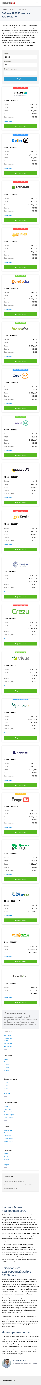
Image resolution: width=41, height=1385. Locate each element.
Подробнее (8, 121)
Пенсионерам (8, 1138)
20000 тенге (8, 1041)
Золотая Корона (9, 1114)
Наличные (7, 1109)
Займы (12, 9)
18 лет (6, 1083)
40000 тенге (8, 1046)
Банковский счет (9, 1112)
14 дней (6, 1067)
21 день (6, 1070)
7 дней (6, 1062)
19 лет (6, 1085)
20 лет (6, 1088)
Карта (6, 1106)
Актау (6, 1154)
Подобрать (20, 79)
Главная (4, 9)
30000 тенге (8, 1043)
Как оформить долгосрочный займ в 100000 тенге (20, 1185)
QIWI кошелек (8, 1117)
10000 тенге (8, 1038)
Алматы (6, 1159)
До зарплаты (8, 1130)
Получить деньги (20, 126)
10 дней (6, 1064)
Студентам (7, 1135)
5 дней (6, 1059)
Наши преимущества (11, 1188)
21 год (6, 1091)
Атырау (6, 1164)
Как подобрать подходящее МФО (15, 1181)
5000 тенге (7, 1035)
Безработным (8, 1141)
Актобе (6, 1156)
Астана (6, 1162)
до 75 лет (7, 1094)
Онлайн (6, 1133)
